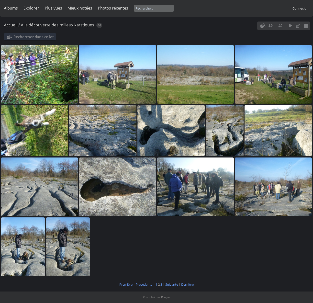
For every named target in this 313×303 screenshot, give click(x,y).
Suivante (171, 284)
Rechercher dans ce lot (33, 36)
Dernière (187, 284)
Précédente (144, 284)
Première (126, 284)
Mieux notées (79, 8)
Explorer (31, 8)
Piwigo (165, 297)
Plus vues (53, 8)
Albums (11, 8)
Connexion (300, 8)
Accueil (10, 25)
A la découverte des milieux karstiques (57, 25)
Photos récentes (113, 8)
